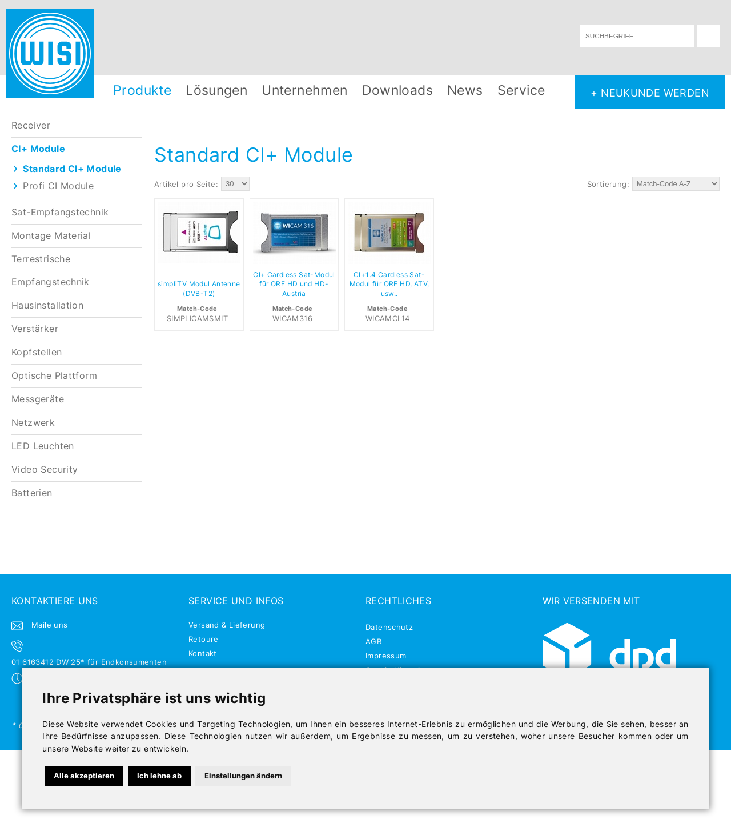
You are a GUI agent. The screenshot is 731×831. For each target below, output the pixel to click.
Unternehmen (304, 90)
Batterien (32, 493)
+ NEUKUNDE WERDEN (650, 92)
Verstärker (34, 328)
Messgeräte (37, 399)
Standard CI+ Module (72, 168)
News (465, 90)
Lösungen (216, 90)
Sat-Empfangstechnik (60, 212)
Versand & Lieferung (226, 624)
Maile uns (49, 624)
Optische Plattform (54, 375)
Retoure (203, 639)
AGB (373, 641)
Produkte (142, 90)
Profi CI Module (58, 186)
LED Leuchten (42, 446)
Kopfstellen (36, 352)
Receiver (30, 125)
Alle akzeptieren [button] (84, 775)
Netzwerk (33, 422)
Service (521, 90)
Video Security (44, 469)
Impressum (386, 655)
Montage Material (51, 235)
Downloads (397, 90)
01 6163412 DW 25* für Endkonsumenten (89, 661)
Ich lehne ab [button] (159, 775)
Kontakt (202, 653)
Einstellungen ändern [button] (243, 775)
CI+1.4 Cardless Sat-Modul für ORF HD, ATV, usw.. (389, 284)
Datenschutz (389, 627)
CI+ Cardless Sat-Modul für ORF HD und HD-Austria (294, 284)
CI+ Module (38, 148)
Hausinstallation (47, 305)
